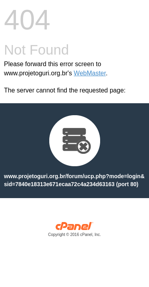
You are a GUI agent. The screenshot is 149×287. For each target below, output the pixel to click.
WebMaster (90, 73)
